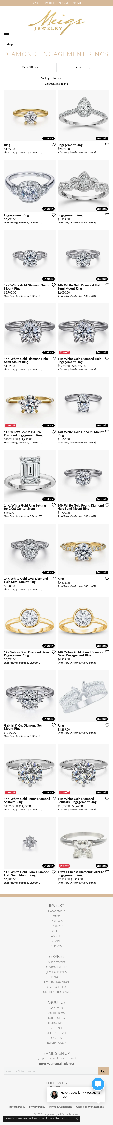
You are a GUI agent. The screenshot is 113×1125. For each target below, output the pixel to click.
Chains (56, 941)
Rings (10, 44)
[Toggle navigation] (6, 33)
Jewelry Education (56, 982)
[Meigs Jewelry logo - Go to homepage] (56, 21)
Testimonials (56, 1023)
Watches (56, 936)
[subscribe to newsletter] (103, 1071)
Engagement (56, 911)
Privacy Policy (37, 1106)
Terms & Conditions (60, 1106)
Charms (56, 946)
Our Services (56, 962)
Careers (56, 1038)
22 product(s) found (56, 83)
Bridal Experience (56, 987)
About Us (56, 1008)
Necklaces (56, 926)
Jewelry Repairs (56, 972)
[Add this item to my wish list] (52, 144)
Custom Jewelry (56, 967)
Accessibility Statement (90, 1106)
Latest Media (56, 1018)
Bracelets (56, 931)
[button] (36, 3)
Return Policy (56, 1042)
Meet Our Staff (56, 1033)
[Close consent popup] (77, 1118)
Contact (56, 1028)
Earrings (56, 921)
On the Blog (56, 1013)
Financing (56, 977)
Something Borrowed (56, 992)
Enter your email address (56, 1063)
